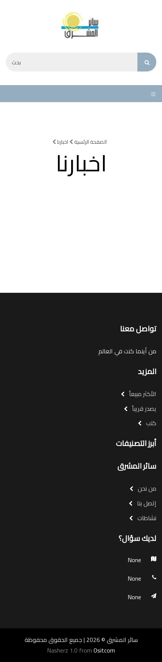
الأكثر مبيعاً (138, 393)
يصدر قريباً (140, 408)
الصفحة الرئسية (88, 142)
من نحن (142, 488)
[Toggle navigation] (151, 93)
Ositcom (104, 650)
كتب (147, 423)
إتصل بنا (142, 503)
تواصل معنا (138, 329)
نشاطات (142, 518)
